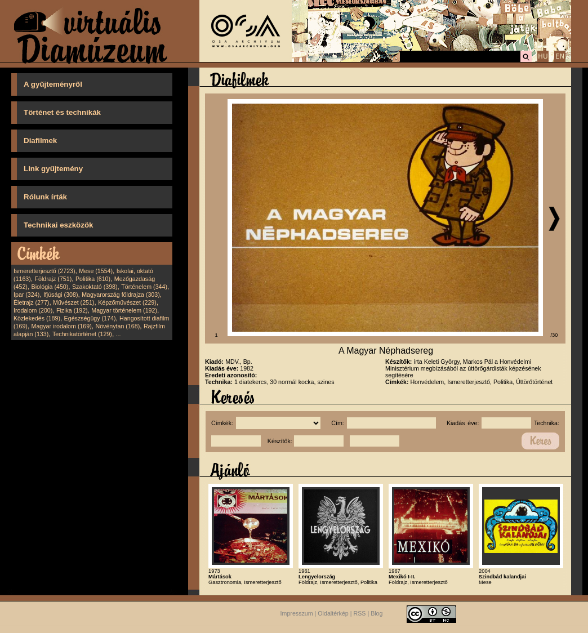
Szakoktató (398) (95, 286)
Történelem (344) (144, 286)
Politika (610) (92, 278)
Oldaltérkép (333, 613)
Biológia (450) (50, 286)
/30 (554, 335)
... (118, 334)
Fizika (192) (72, 310)
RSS (360, 613)
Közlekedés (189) (37, 318)
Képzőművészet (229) (127, 302)
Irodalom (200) (33, 310)
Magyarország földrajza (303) (121, 294)
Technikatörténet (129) (82, 334)
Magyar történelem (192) (124, 310)
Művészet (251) (73, 302)
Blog (376, 613)
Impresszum (296, 613)
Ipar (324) (26, 294)
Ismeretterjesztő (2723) (44, 271)
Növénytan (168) (117, 326)
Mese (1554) (96, 271)
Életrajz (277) (31, 302)
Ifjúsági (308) (60, 294)
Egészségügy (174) (90, 318)
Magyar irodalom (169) (62, 326)
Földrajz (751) (53, 278)
